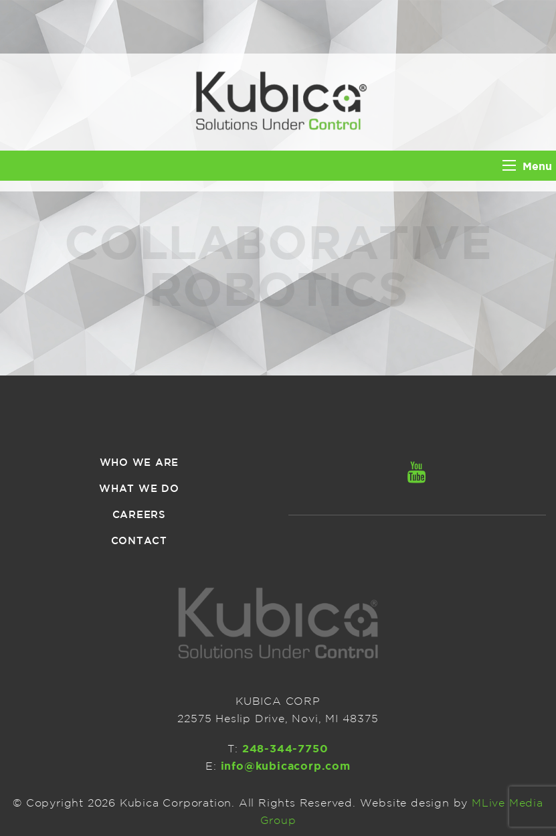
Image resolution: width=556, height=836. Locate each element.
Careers (139, 514)
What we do (139, 488)
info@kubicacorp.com (286, 766)
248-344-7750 (285, 748)
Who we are (139, 462)
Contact (139, 540)
